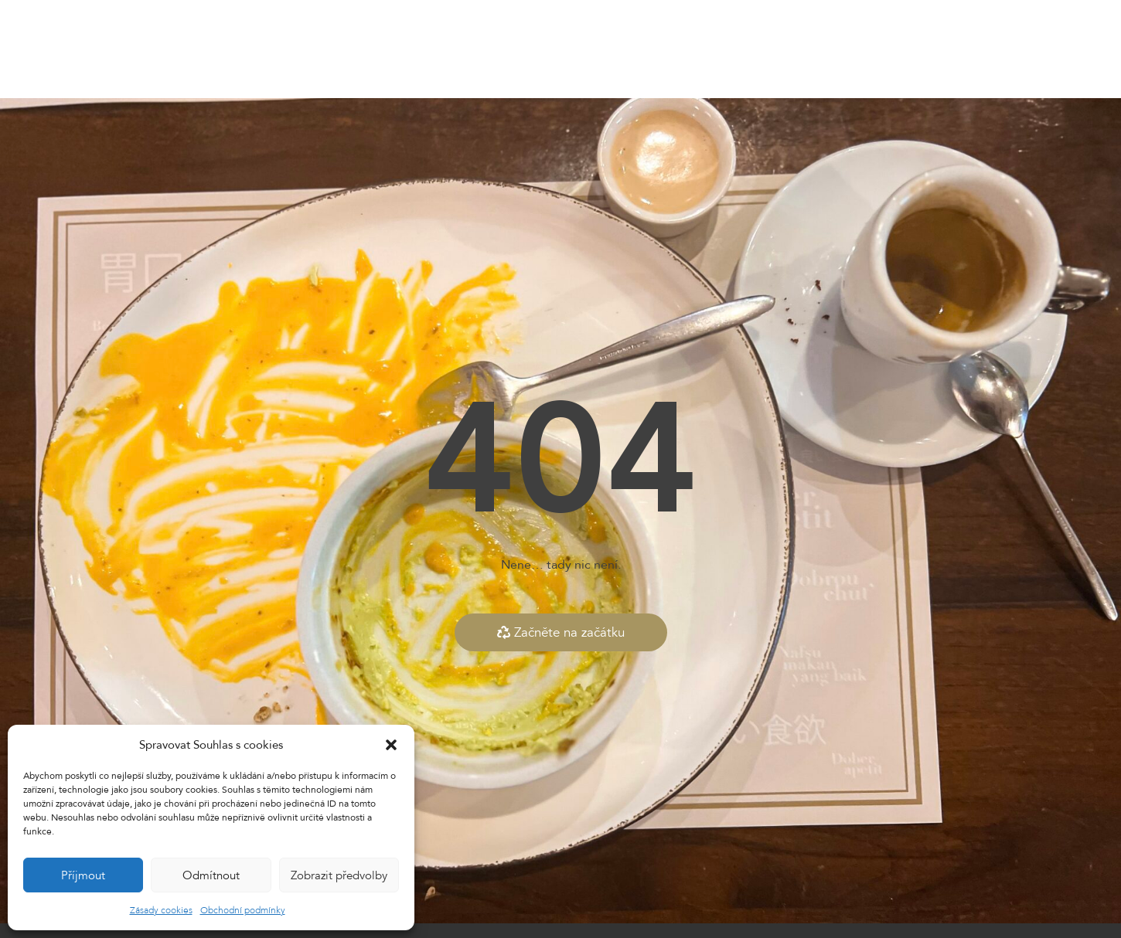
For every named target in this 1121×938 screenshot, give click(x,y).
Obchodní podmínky (242, 910)
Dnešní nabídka (437, 49)
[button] (391, 745)
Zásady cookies (161, 910)
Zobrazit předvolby (339, 875)
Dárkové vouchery (607, 49)
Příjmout (83, 875)
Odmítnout (211, 875)
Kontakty (702, 49)
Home (276, 49)
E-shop (518, 49)
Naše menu (343, 49)
